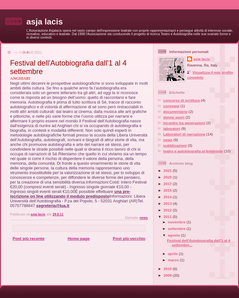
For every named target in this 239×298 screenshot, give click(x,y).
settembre (177, 228)
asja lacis (44, 21)
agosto (174, 235)
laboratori (171, 128)
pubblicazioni (175, 145)
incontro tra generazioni (184, 123)
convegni (171, 106)
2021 (168, 170)
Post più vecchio (129, 238)
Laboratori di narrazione (184, 134)
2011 (168, 217)
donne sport (174, 117)
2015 (168, 190)
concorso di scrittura (181, 100)
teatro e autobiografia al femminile (193, 151)
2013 (168, 203)
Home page (79, 238)
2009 (168, 275)
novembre (177, 222)
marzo (174, 260)
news (144, 218)
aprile (173, 254)
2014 (168, 197)
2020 (168, 177)
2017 (168, 184)
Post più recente (28, 238)
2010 (168, 269)
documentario (175, 111)
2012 (168, 210)
